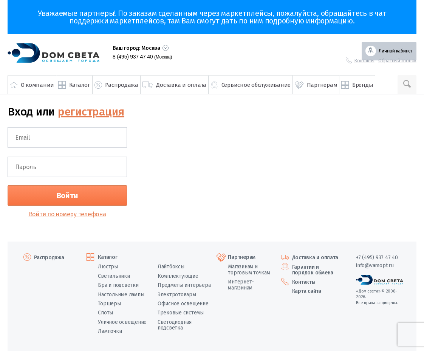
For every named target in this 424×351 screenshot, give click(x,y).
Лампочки (110, 331)
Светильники (114, 276)
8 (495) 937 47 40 (142, 57)
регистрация (91, 112)
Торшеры (109, 303)
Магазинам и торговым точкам (249, 269)
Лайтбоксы (171, 266)
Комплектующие (178, 276)
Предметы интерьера (184, 285)
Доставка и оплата (315, 257)
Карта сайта (306, 291)
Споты (105, 312)
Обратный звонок (397, 60)
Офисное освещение (183, 303)
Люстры (108, 266)
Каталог (107, 257)
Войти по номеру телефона (67, 214)
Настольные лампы (121, 294)
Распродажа (49, 257)
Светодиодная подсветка (175, 325)
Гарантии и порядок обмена (313, 270)
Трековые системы (181, 312)
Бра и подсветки (118, 285)
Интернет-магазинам (241, 285)
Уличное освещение (122, 322)
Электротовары (177, 294)
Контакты (364, 60)
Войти (67, 195)
